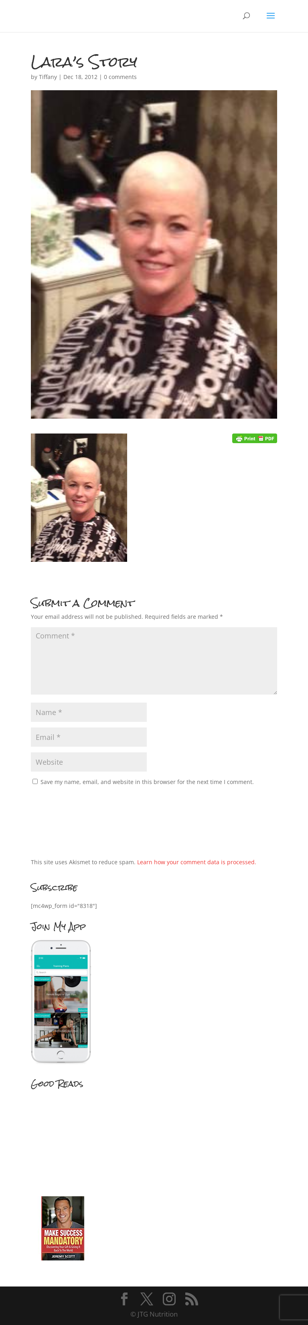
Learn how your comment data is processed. (196, 862)
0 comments (120, 77)
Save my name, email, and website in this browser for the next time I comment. (147, 782)
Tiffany (48, 77)
